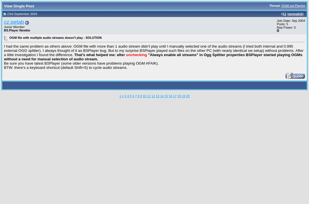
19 (183, 96)
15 (166, 96)
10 (144, 96)
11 (148, 96)
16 (170, 96)
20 (187, 96)
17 (174, 96)
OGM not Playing (293, 5)
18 (179, 96)
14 (161, 96)
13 (157, 96)
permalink (295, 14)
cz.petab (14, 22)
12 (153, 96)
